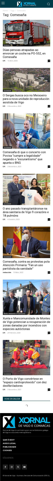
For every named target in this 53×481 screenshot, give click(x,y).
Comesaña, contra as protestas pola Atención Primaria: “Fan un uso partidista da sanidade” (26, 265)
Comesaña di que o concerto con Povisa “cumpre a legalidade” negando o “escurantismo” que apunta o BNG (24, 157)
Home (5, 10)
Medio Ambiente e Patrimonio (14, 314)
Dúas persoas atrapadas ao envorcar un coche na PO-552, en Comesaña (24, 53)
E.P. (4, 61)
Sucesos (7, 45)
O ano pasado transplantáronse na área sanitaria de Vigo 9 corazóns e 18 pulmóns (26, 212)
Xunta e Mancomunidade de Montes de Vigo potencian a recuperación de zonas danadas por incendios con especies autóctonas (26, 324)
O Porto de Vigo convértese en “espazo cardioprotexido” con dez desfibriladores (25, 382)
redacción (7, 272)
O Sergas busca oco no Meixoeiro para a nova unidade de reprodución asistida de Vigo (26, 99)
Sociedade (7, 91)
